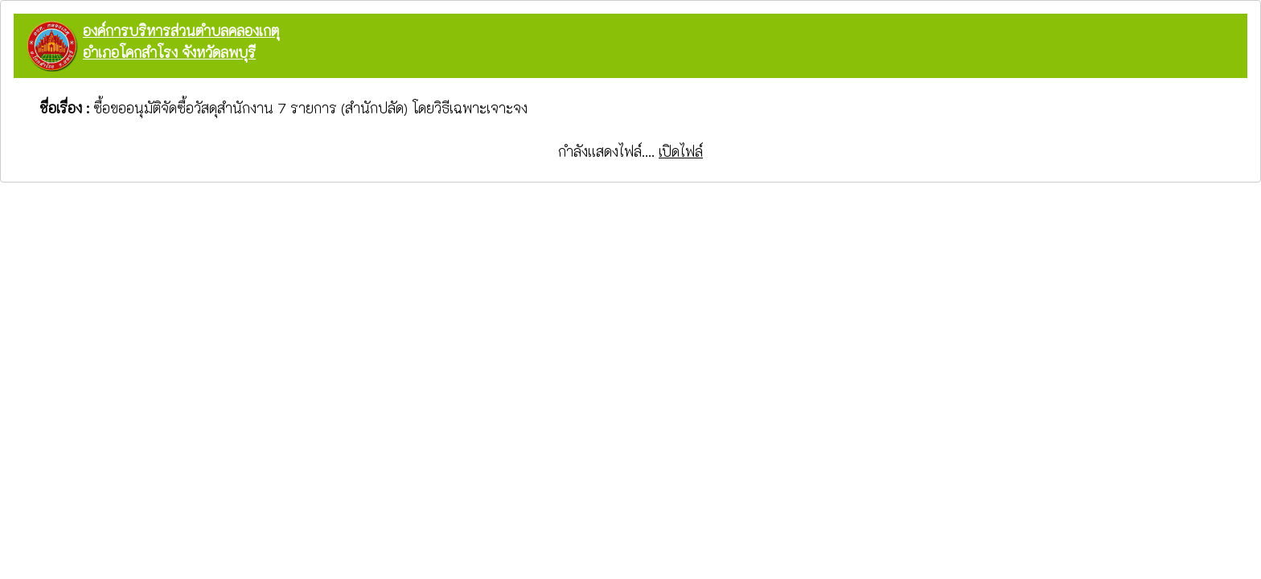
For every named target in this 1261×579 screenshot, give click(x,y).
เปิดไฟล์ (681, 151)
